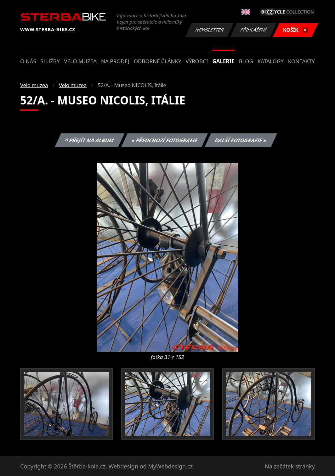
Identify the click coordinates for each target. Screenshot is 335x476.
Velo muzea (80, 61)
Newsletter (209, 30)
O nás (28, 61)
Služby (50, 61)
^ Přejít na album (90, 140)
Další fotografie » (241, 140)
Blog (246, 61)
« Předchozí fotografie (164, 140)
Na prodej (115, 61)
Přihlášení (253, 30)
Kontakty (301, 61)
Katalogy (271, 61)
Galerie (224, 61)
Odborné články (157, 61)
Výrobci (196, 61)
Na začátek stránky (290, 466)
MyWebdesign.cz (170, 466)
